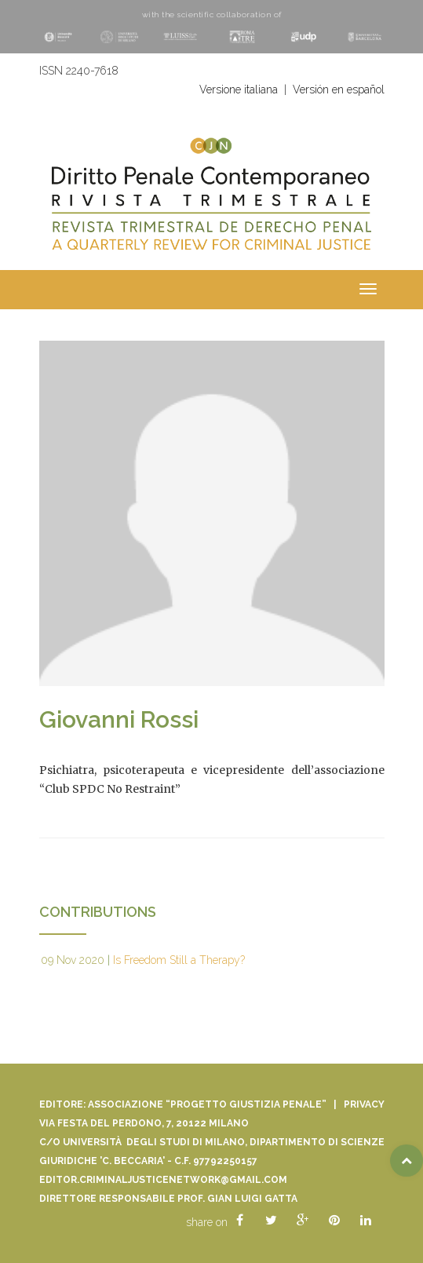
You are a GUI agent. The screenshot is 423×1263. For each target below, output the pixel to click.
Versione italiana (238, 89)
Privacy (364, 1104)
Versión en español (339, 89)
